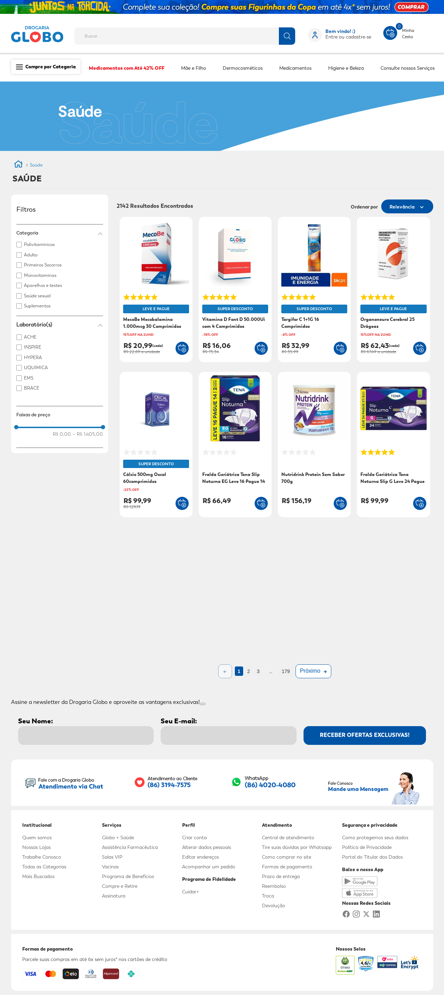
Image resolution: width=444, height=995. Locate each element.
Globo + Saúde (118, 837)
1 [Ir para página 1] (239, 671)
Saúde (36, 165)
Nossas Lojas (36, 847)
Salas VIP (112, 857)
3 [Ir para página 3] (258, 671)
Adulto (30, 255)
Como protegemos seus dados (375, 837)
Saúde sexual (37, 296)
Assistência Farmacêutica (130, 847)
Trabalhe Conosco (41, 857)
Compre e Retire (119, 886)
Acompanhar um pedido (208, 867)
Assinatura (113, 896)
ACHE (30, 337)
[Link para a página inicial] (18, 165)
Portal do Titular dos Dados (372, 857)
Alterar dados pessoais (206, 847)
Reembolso (274, 886)
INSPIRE (32, 347)
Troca (268, 896)
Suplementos (37, 306)
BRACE (31, 388)
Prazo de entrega (281, 876)
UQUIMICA (36, 368)
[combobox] (190, 34)
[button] (59, 233)
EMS (28, 378)
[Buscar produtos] (287, 36)
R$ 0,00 (62, 434)
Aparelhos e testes (43, 285)
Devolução (273, 905)
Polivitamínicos (39, 244)
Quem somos (37, 837)
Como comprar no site (286, 857)
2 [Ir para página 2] (248, 671)
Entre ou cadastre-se (348, 37)
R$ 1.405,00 (87, 434)
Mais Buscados (38, 876)
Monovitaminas (40, 275)
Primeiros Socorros (43, 265)
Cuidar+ (190, 891)
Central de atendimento (288, 837)
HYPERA (33, 357)
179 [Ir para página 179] (286, 671)
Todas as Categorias (44, 867)
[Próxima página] (314, 671)
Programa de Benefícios (128, 876)
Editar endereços (200, 857)
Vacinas (110, 867)
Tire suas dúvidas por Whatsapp (297, 847)
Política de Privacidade (367, 847)
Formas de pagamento (287, 867)
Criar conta (194, 837)
